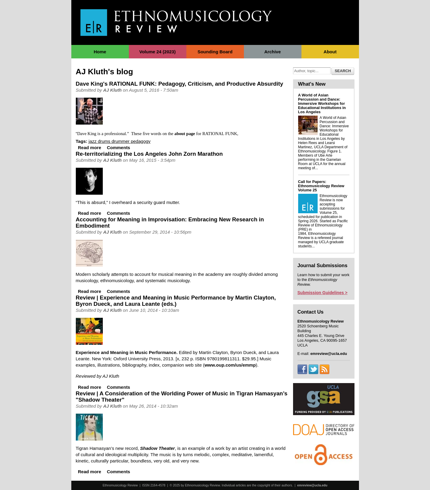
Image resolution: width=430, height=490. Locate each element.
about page (184, 133)
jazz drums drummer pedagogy (120, 141)
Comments (118, 147)
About (330, 51)
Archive (272, 51)
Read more (89, 147)
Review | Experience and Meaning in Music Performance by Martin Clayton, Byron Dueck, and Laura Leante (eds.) (176, 300)
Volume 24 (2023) (157, 51)
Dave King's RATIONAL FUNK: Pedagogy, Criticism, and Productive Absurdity (179, 84)
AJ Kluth (112, 90)
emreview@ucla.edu (312, 485)
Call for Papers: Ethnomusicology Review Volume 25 (321, 185)
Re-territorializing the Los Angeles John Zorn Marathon (149, 154)
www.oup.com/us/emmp (230, 365)
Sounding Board (215, 51)
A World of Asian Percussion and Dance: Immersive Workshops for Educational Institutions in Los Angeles (322, 103)
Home (100, 51)
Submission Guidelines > (323, 292)
